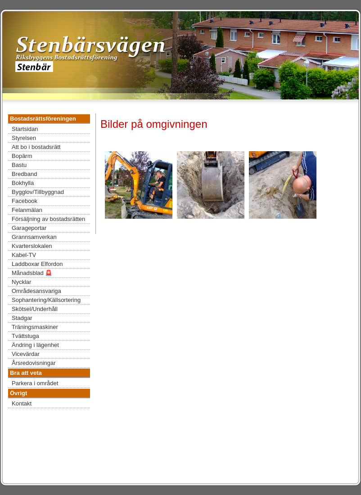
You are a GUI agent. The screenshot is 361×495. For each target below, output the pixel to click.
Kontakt (22, 403)
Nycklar (21, 282)
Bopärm (22, 156)
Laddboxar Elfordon (37, 264)
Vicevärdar (26, 354)
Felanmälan (27, 210)
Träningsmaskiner (35, 327)
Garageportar (29, 228)
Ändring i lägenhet (35, 345)
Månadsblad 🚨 (32, 273)
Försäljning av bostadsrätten (48, 219)
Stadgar (22, 318)
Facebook (24, 201)
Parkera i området (35, 383)
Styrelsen (24, 138)
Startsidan (25, 129)
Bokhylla (23, 183)
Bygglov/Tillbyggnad (38, 192)
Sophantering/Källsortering (46, 300)
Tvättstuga (25, 336)
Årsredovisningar (34, 363)
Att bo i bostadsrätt (36, 147)
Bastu (19, 165)
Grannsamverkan (34, 237)
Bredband (24, 174)
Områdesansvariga (36, 291)
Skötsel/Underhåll (35, 309)
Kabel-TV (24, 255)
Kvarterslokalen (32, 246)
